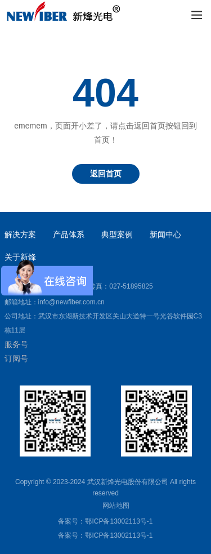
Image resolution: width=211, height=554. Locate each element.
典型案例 (117, 234)
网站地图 (115, 505)
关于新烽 (20, 257)
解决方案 (20, 234)
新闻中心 (165, 234)
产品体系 (68, 234)
